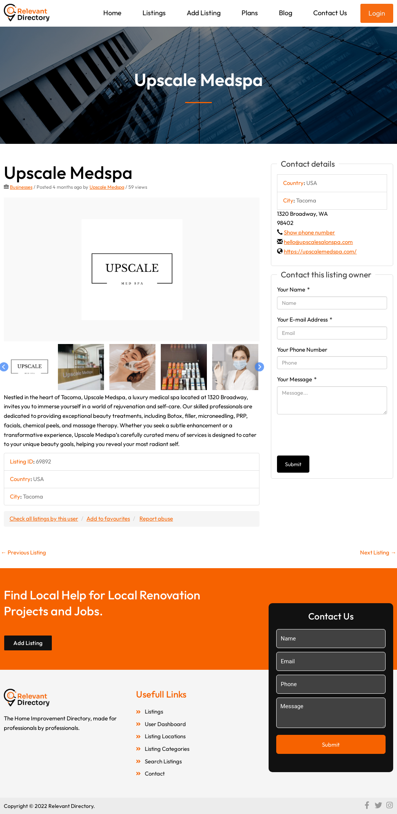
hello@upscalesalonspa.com (318, 241)
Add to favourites (109, 518)
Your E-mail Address (304, 319)
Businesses (21, 187)
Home (112, 12)
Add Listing (204, 12)
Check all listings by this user (44, 518)
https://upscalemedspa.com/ (320, 251)
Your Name (293, 289)
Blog (285, 12)
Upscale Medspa (107, 187)
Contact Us (330, 12)
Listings (154, 12)
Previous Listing (23, 552)
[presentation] (335, 435)
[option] (132, 269)
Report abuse (158, 518)
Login (376, 13)
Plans (250, 12)
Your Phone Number (302, 349)
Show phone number (309, 232)
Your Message (297, 379)
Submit (293, 464)
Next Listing (377, 552)
